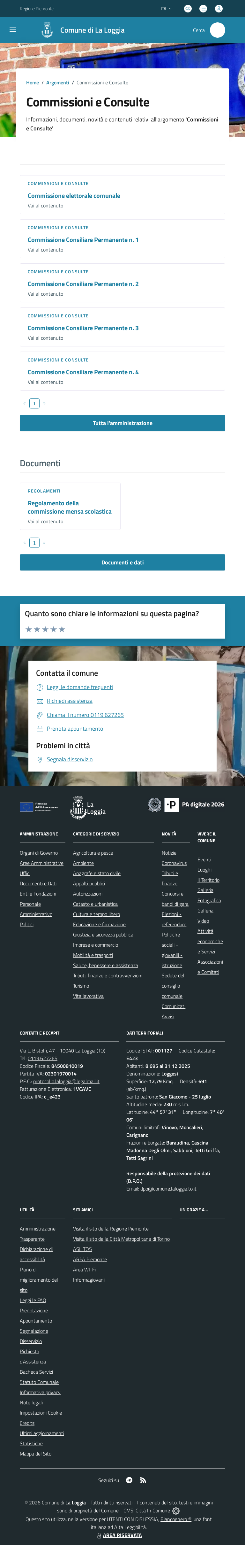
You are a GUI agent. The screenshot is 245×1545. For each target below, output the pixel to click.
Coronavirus (174, 863)
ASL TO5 (82, 1249)
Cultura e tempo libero (96, 914)
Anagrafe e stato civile (97, 873)
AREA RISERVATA (118, 1535)
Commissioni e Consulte (58, 183)
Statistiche (31, 1443)
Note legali (31, 1402)
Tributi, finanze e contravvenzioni (107, 975)
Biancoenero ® (175, 1519)
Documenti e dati (122, 562)
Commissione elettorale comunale (74, 195)
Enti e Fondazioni (38, 893)
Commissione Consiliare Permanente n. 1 (83, 240)
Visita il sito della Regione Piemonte (111, 1228)
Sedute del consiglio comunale (173, 986)
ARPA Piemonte (90, 1259)
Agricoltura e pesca (93, 853)
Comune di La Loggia (92, 30)
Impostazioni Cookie (41, 1413)
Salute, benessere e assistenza (105, 965)
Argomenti (57, 82)
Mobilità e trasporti (93, 955)
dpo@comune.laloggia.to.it (168, 1188)
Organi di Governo (39, 853)
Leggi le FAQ (33, 1300)
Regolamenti (44, 490)
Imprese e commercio (95, 945)
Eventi (204, 859)
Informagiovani (89, 1280)
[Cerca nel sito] (217, 30)
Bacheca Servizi (36, 1372)
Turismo (81, 986)
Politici (26, 924)
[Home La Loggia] (79, 30)
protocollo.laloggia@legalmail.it (66, 1081)
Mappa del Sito (35, 1453)
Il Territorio (208, 880)
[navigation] (13, 29)
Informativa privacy (40, 1392)
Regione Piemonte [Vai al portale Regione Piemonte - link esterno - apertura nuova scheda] (37, 8)
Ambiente (83, 863)
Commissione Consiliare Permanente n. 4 (83, 372)
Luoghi (204, 869)
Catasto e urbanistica (95, 904)
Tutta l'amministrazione (122, 423)
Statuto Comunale (39, 1382)
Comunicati (173, 1006)
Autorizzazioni (87, 893)
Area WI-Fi (84, 1269)
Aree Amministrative (41, 863)
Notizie (169, 853)
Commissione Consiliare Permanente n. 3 (83, 328)
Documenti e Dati (38, 883)
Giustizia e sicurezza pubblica (103, 934)
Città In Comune (153, 1510)
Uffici (25, 873)
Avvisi (168, 1016)
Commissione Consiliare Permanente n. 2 (83, 284)
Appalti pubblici (89, 883)
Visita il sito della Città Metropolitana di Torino (121, 1239)
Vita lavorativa (88, 996)
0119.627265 (42, 1058)
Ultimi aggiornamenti (42, 1433)
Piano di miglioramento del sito (39, 1280)
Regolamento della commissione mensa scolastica (70, 507)
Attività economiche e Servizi (210, 941)
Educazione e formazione (99, 924)
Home (32, 82)
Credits (27, 1423)
